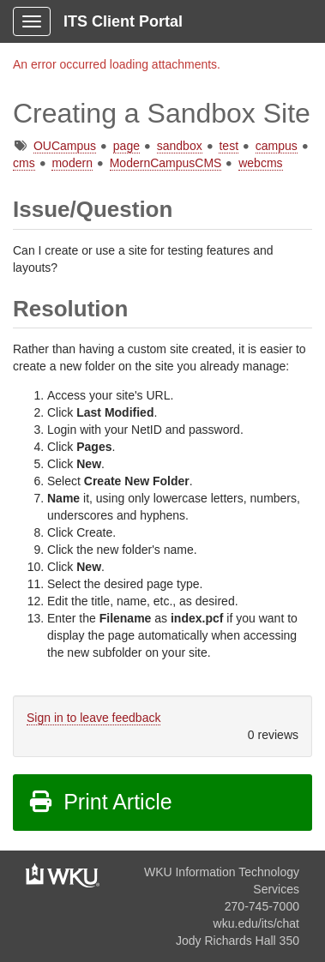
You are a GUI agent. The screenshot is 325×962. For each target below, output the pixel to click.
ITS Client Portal (123, 21)
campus (277, 146)
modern (71, 163)
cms (24, 163)
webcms (260, 163)
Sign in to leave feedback (93, 718)
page (126, 146)
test (228, 146)
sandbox (179, 146)
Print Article (99, 802)
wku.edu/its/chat (256, 923)
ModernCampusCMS (166, 163)
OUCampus (64, 146)
